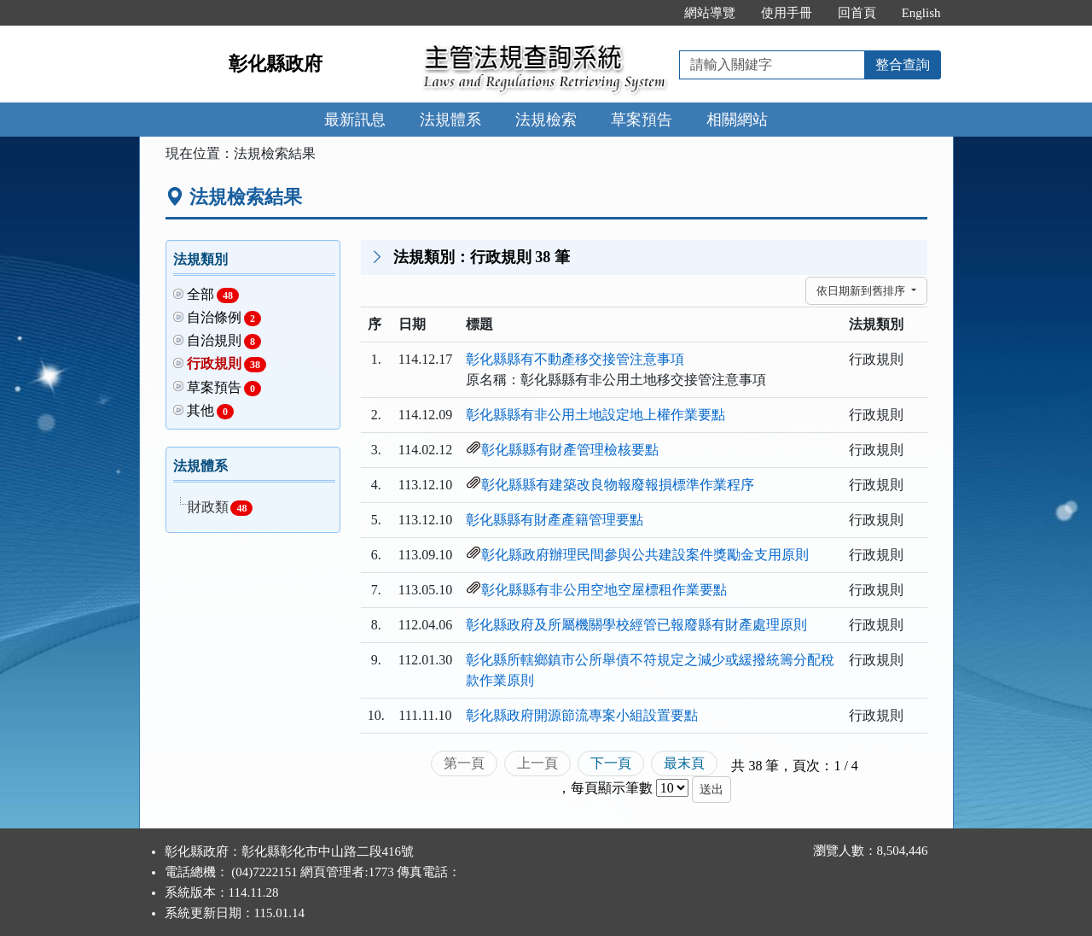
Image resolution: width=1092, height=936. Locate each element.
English (921, 13)
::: (653, 13)
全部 (213, 295)
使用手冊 (786, 13)
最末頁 (684, 763)
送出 (711, 789)
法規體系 (450, 119)
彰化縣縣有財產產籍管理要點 (554, 519)
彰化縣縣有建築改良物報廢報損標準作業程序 (617, 484)
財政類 (220, 508)
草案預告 (641, 119)
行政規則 (227, 364)
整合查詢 (902, 64)
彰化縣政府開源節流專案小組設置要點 (582, 715)
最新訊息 (355, 119)
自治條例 (224, 318)
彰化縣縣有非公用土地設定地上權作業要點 (595, 414)
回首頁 (857, 13)
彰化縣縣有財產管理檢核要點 (570, 449)
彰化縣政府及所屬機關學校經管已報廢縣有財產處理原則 (636, 624)
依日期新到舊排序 (862, 290)
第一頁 (464, 763)
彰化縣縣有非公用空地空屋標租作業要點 (604, 589)
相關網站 (737, 119)
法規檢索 (546, 119)
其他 (211, 411)
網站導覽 (709, 13)
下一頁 (610, 763)
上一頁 (537, 763)
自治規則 (224, 341)
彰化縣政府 (275, 63)
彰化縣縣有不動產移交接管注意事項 (575, 359)
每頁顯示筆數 (612, 788)
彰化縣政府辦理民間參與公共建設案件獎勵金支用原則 (645, 554)
